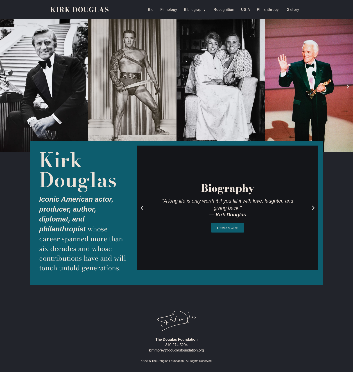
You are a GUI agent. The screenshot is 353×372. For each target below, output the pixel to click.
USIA (245, 9)
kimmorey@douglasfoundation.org (176, 350)
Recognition (224, 9)
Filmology (168, 9)
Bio (151, 9)
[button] (5, 86)
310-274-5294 (176, 345)
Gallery (293, 9)
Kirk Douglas (79, 10)
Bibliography (195, 9)
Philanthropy (268, 9)
